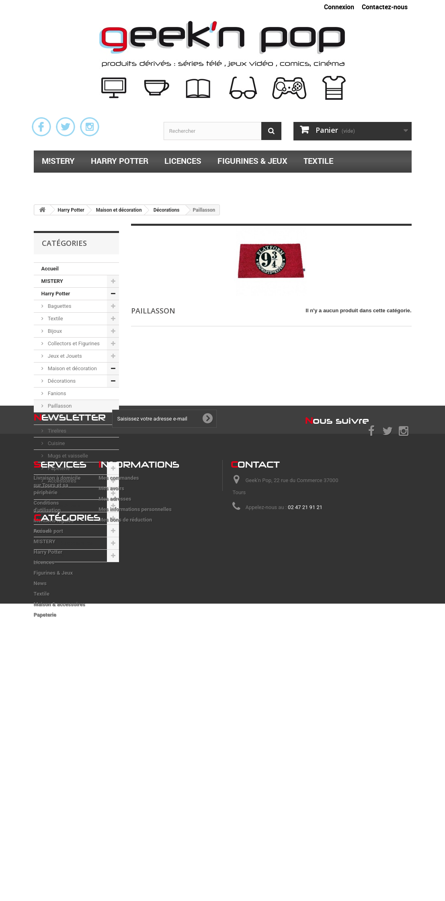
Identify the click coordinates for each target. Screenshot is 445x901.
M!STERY (58, 160)
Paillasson (59, 406)
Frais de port (49, 720)
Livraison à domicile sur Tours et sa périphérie (57, 674)
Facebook (41, 126)
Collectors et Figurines (73, 343)
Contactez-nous (385, 6)
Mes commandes (118, 667)
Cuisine (56, 443)
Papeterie (172, 181)
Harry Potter (119, 160)
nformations (138, 653)
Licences (182, 160)
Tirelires (57, 431)
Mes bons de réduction (125, 708)
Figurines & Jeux (252, 160)
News (47, 518)
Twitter (65, 126)
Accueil (50, 269)
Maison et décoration (72, 368)
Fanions (56, 393)
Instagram (89, 126)
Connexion (339, 6)
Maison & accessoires (88, 181)
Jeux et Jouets (64, 356)
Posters (56, 418)
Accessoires (61, 481)
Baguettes (59, 306)
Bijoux (54, 331)
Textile (318, 160)
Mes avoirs (111, 677)
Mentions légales (54, 709)
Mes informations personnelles (135, 698)
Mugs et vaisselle (67, 456)
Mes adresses (114, 688)
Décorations (61, 381)
